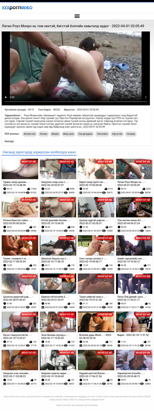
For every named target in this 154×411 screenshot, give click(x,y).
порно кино (61, 405)
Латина (43, 134)
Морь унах (68, 134)
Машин (55, 134)
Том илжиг (102, 134)
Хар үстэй (117, 134)
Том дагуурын (85, 134)
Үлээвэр (131, 134)
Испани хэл (29, 134)
